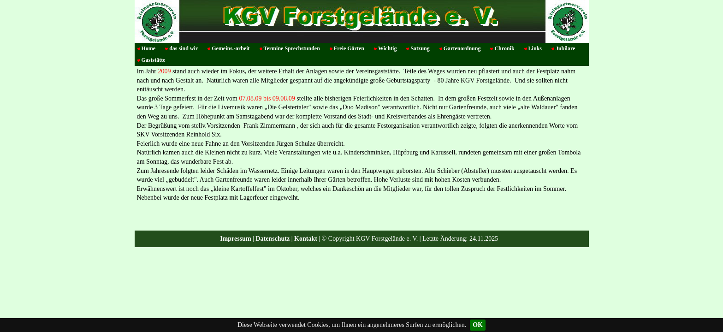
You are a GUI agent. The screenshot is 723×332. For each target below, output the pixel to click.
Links (535, 48)
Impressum (235, 238)
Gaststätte (154, 60)
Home (149, 48)
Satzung (419, 48)
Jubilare (565, 48)
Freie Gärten (349, 48)
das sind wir (183, 48)
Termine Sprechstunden (292, 48)
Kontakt (305, 238)
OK (478, 324)
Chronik (504, 48)
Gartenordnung (462, 48)
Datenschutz (272, 238)
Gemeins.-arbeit (230, 48)
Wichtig (387, 48)
